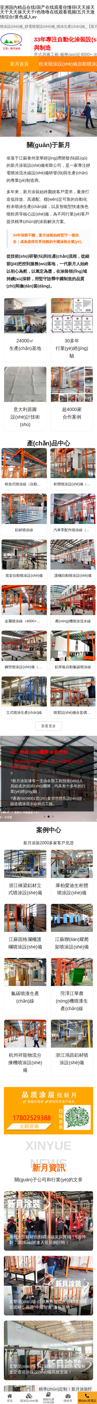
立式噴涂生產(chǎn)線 (24, 712)
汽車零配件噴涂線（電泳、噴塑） (75, 530)
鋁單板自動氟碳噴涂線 (73, 667)
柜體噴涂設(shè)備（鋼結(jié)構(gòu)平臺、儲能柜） (75, 484)
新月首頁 (19, 64)
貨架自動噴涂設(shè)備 (24, 575)
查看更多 (48, 726)
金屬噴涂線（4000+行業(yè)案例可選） (26, 621)
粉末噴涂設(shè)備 (58, 64)
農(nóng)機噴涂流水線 (73, 621)
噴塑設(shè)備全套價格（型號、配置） (75, 712)
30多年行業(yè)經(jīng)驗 (72, 348)
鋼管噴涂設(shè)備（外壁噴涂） (26, 667)
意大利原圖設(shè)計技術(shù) (25, 417)
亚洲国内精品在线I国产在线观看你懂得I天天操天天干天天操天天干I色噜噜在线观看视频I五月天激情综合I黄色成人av (47, 12)
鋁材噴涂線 (24, 530)
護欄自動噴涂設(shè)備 (73, 575)
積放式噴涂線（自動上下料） (26, 484)
